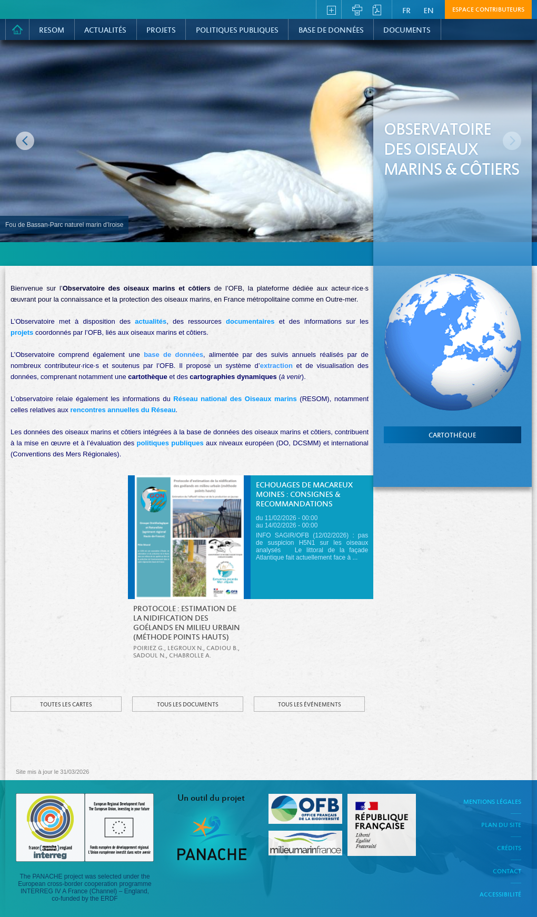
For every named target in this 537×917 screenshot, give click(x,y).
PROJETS (161, 30)
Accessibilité (500, 895)
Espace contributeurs (488, 10)
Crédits (509, 848)
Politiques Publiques (237, 30)
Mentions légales (492, 802)
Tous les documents (187, 705)
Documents (407, 30)
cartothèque (452, 436)
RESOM (51, 30)
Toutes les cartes (66, 705)
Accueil (17, 29)
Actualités (105, 30)
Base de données (331, 30)
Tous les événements (309, 705)
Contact (507, 871)
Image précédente (25, 141)
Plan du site (501, 825)
